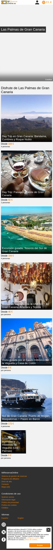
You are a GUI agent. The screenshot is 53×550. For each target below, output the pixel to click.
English (21, 518)
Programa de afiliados (10, 479)
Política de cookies (9, 505)
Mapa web (6, 487)
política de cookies (30, 539)
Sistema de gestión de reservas (14, 476)
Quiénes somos (8, 497)
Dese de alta (7, 481)
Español (5, 518)
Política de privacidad (10, 502)
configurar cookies (33, 538)
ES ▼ (47, 2)
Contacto (5, 484)
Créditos (48, 79)
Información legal (8, 500)
